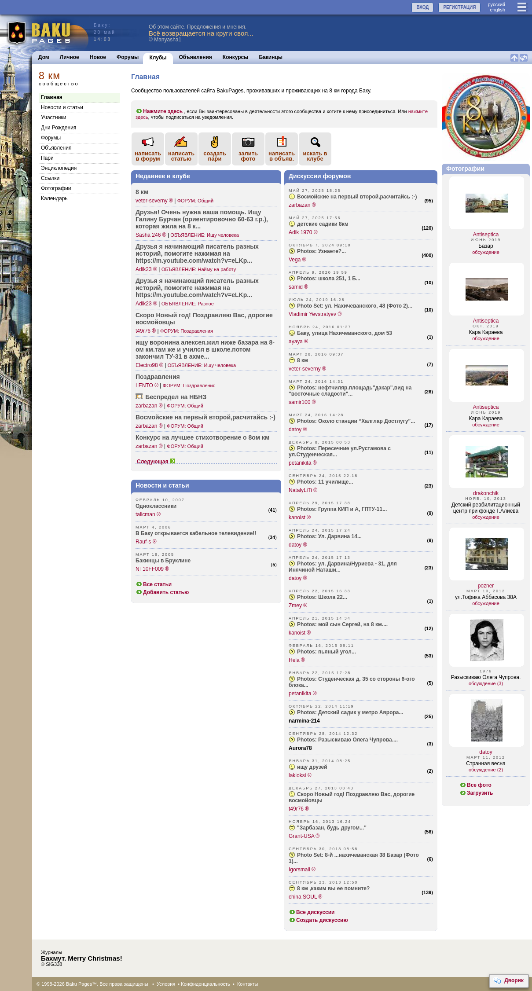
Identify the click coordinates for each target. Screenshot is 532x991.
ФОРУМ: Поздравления (186, 331)
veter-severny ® (154, 201)
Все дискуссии (312, 912)
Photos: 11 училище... (325, 482)
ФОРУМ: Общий (195, 200)
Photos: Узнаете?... (321, 251)
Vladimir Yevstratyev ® (315, 314)
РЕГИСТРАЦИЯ (459, 7)
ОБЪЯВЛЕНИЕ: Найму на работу (198, 269)
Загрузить (476, 793)
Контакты (247, 984)
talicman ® (148, 514)
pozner (486, 586)
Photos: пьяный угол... (326, 652)
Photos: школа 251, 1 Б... (328, 278)
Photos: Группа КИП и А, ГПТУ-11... (342, 509)
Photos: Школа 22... (322, 597)
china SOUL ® (305, 897)
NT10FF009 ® (152, 569)
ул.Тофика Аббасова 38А (486, 597)
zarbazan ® (149, 406)
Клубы (157, 58)
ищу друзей (312, 767)
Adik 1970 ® (303, 232)
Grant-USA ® (304, 836)
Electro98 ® (149, 365)
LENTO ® (147, 385)
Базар (485, 246)
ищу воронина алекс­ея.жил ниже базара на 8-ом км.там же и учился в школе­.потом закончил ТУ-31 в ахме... (205, 349)
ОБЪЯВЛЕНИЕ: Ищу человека (204, 235)
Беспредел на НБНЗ (175, 396)
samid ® (298, 287)
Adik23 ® (146, 269)
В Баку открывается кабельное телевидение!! (196, 533)
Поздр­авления (158, 376)
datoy (485, 752)
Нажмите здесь (159, 111)
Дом (43, 57)
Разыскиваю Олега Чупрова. (486, 677)
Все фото (475, 785)
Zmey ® (298, 605)
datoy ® (298, 429)
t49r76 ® (146, 331)
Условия (166, 984)
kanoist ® (300, 517)
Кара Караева (486, 332)
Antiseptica (486, 234)
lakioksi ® (300, 775)
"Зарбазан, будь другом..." (332, 828)
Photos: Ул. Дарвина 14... (329, 536)
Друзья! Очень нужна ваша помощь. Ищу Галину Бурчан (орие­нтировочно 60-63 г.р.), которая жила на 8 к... (202, 219)
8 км (142, 191)
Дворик (508, 981)
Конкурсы (236, 57)
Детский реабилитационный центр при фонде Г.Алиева (485, 508)
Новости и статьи (62, 107)
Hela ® (297, 660)
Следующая (156, 462)
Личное (69, 57)
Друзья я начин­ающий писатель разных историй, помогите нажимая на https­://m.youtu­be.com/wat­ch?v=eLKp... (197, 253)
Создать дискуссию (318, 920)
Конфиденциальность (205, 984)
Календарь (54, 198)
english (497, 9)
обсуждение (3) (486, 683)
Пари (47, 158)
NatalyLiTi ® (303, 490)
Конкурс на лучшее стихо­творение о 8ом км (202, 437)
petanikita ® (303, 463)
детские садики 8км (323, 224)
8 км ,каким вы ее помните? (333, 888)
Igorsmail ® (302, 869)
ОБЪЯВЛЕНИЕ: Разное (187, 303)
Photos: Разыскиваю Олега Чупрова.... (347, 740)
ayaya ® (298, 341)
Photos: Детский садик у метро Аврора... (350, 712)
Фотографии (56, 188)
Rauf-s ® (146, 542)
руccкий (496, 4)
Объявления (195, 57)
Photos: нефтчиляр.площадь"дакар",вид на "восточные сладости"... (350, 391)
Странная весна (485, 763)
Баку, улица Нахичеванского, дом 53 (344, 333)
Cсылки (50, 178)
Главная (51, 97)
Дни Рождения (58, 128)
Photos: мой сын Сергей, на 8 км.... (342, 624)
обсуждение (485, 252)
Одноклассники (156, 506)
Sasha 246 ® (151, 235)
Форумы (128, 57)
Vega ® (297, 260)
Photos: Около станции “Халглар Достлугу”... (356, 421)
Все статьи (154, 584)
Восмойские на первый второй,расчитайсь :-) (357, 197)
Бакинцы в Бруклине (163, 561)
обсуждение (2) (486, 769)
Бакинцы (271, 57)
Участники (53, 117)
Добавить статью (162, 592)
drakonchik (486, 493)
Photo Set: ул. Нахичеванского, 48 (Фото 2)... (354, 306)
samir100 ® (302, 402)
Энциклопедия (59, 168)
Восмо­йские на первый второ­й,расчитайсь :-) (205, 417)
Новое (98, 57)
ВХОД (422, 7)
